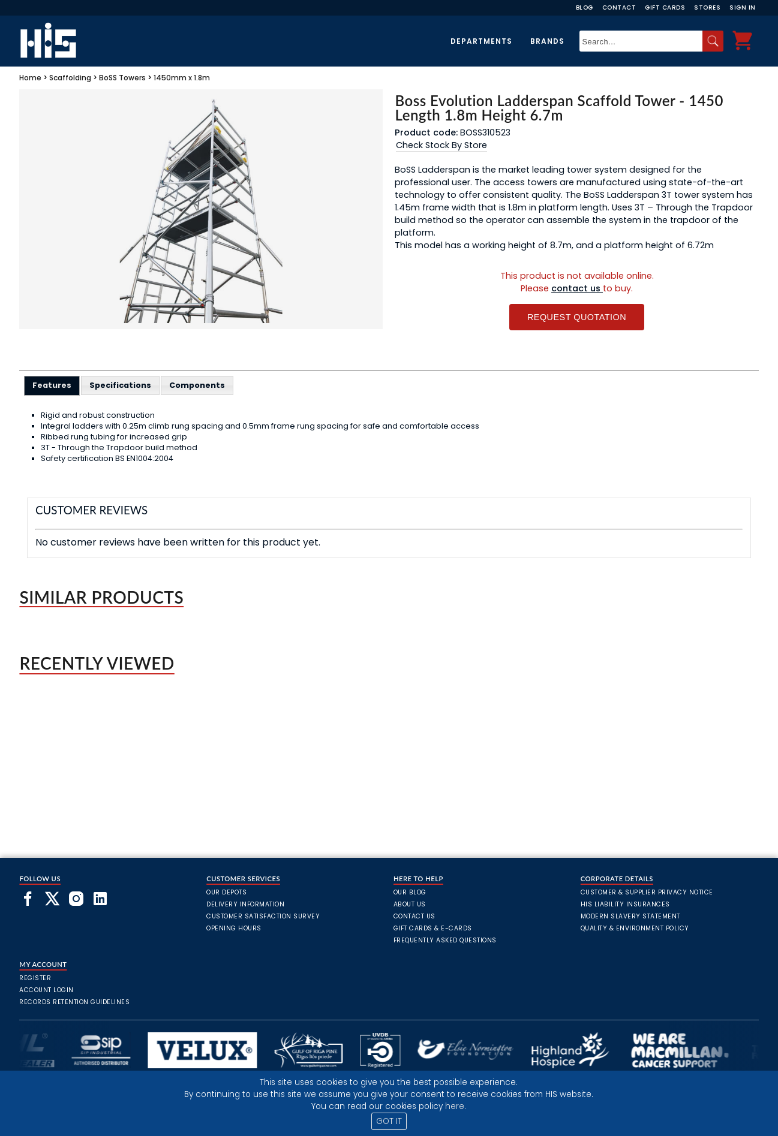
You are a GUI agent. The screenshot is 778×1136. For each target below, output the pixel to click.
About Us (409, 904)
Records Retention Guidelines (74, 1002)
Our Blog (409, 892)
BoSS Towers (122, 78)
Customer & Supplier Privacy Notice (647, 892)
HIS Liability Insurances (625, 904)
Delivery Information (245, 904)
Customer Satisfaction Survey (263, 916)
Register (35, 978)
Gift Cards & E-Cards (432, 928)
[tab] (52, 385)
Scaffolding (70, 78)
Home (30, 78)
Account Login (46, 990)
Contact (619, 7)
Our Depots (226, 892)
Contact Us (414, 916)
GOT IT (389, 1121)
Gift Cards (665, 7)
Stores (707, 7)
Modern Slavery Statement (630, 916)
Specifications (120, 385)
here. (455, 1106)
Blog (584, 7)
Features (51, 385)
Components (197, 385)
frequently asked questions (445, 940)
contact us (577, 288)
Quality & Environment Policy (635, 928)
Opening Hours (234, 928)
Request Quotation (576, 317)
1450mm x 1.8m (182, 78)
